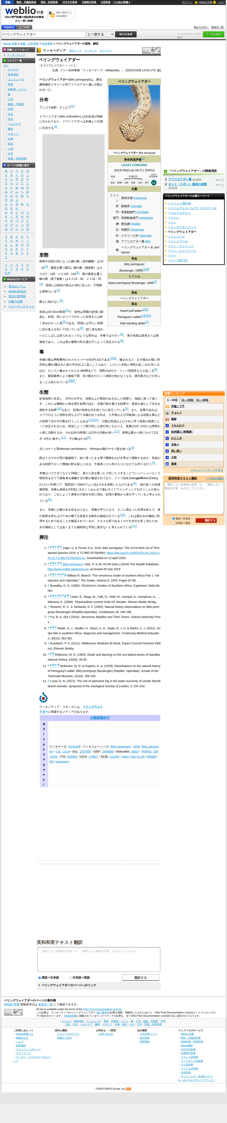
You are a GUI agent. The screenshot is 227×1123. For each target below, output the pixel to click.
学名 (134, 258)
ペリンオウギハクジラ (182, 227)
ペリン (172, 222)
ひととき (176, 438)
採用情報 (145, 1041)
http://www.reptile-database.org (68, 569)
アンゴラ (45, 107)
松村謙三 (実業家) (181, 431)
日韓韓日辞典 (89, 2)
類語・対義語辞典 (26, 2)
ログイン (187, 2)
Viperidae (145, 235)
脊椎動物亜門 (129, 217)
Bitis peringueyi (120, 746)
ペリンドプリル (178, 241)
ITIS (62, 756)
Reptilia (135, 223)
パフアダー (55, 473)
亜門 (116, 217)
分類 (134, 189)
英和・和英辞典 (49, 2)
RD (51, 761)
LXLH (66, 751)
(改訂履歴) (102, 1012)
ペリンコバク (176, 236)
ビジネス (13, 69)
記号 (8, 273)
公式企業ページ (148, 1034)
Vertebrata (146, 217)
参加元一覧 (217, 27)
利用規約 (21, 1045)
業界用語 (13, 74)
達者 (174, 463)
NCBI (104, 756)
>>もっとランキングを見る (207, 469)
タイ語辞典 (187, 1064)
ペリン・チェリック (181, 246)
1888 (138, 270)
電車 (10, 84)
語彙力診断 (15, 301)
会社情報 (145, 1037)
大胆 (174, 457)
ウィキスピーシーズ (96, 746)
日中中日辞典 (69, 2)
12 (122, 514)
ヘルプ (221, 2)
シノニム (134, 276)
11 (90, 420)
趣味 (10, 128)
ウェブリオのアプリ (68, 1034)
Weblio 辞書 (205, 2)
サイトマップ (23, 1053)
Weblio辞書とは (24, 1034)
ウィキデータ (58, 746)
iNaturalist (122, 751)
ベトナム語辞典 (189, 1068)
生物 (10, 138)
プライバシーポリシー (28, 1049)
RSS (128, 1089)
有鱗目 (125, 229)
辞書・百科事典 (29, 43)
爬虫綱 (125, 223)
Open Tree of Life (133, 756)
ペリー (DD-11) (178, 260)
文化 (10, 114)
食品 (10, 143)
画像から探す (64, 1037)
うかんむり (178, 425)
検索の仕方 (22, 1037)
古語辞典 (106, 2)
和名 (134, 292)
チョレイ (176, 412)
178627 (93, 756)
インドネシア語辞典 (192, 1061)
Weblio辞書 (70, 1015)
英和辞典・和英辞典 (192, 1041)
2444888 (108, 751)
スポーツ (13, 133)
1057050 (85, 751)
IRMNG (146, 751)
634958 (72, 756)
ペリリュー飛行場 (179, 203)
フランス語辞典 (189, 1057)
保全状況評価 (132, 159)
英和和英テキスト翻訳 (60, 942)
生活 (10, 119)
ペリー (172, 255)
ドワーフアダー (49, 116)
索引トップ (75, 50)
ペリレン (173, 217)
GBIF (97, 751)
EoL (75, 751)
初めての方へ (201, 27)
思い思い (176, 450)
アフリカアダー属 (132, 241)
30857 (135, 751)
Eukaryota (140, 197)
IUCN (83, 756)
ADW (136, 746)
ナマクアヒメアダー (52, 65)
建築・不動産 (16, 104)
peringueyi (62, 761)
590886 (151, 756)
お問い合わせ (105, 1034)
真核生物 (127, 197)
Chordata (142, 212)
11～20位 (187, 400)
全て (6, 65)
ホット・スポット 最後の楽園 (187, 184)
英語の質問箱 (17, 296)
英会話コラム (17, 286)
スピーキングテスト (21, 306)
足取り (175, 444)
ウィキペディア (54, 50)
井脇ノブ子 (178, 406)
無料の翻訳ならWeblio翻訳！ (64, 14)
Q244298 (74, 746)
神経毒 (58, 359)
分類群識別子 (100, 718)
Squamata (137, 229)
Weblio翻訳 (187, 1045)
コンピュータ (16, 79)
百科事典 (47, 43)
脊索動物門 (128, 212)
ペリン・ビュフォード (182, 250)
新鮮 (174, 419)
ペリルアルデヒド (179, 213)
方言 (10, 153)
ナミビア (65, 107)
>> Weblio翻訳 (214, 478)
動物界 (125, 206)
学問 (10, 109)
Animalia (136, 206)
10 (59, 408)
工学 (10, 99)
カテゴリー (105, 50)
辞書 (7, 2)
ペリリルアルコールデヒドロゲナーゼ (192, 208)
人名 (10, 148)
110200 (114, 756)
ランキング (90, 50)
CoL (58, 751)
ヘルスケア (14, 123)
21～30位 (202, 400)
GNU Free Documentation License (102, 1009)
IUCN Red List (124, 170)
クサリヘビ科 (129, 235)
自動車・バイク (17, 89)
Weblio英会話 (17, 291)
